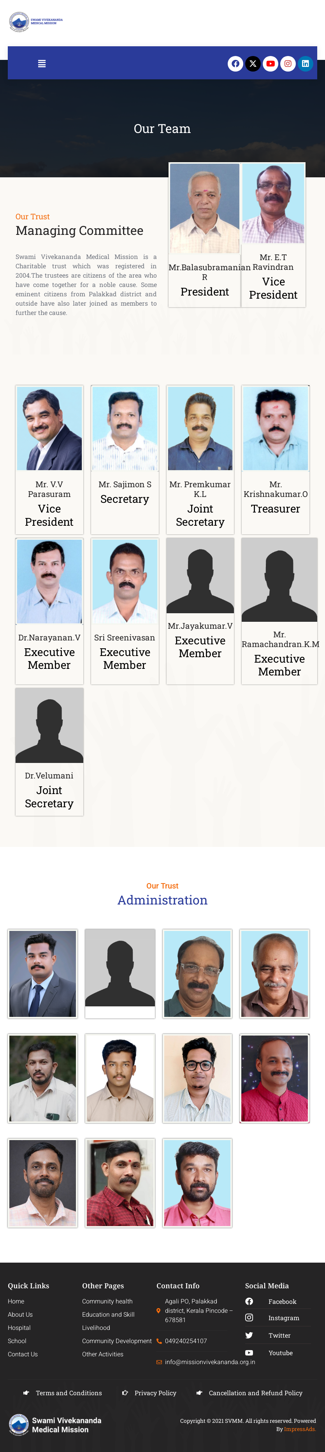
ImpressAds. (300, 1429)
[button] (41, 63)
